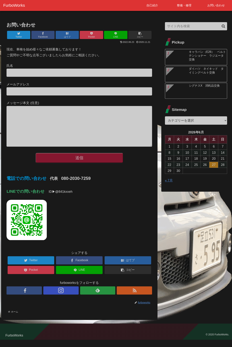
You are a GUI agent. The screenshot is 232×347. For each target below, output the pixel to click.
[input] (196, 26)
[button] (223, 26)
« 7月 (169, 180)
